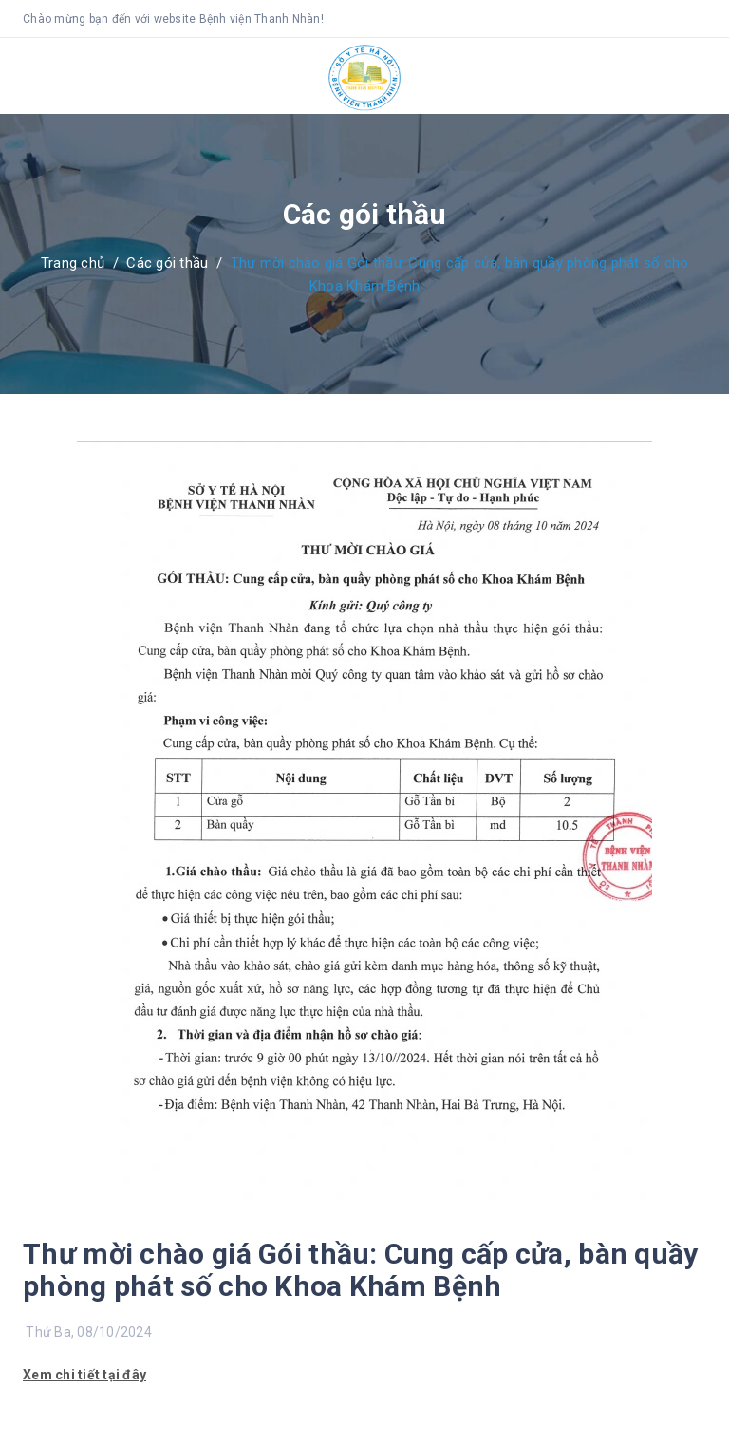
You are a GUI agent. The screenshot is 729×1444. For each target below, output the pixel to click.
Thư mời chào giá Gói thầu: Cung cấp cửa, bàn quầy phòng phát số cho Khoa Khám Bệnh (361, 1270)
